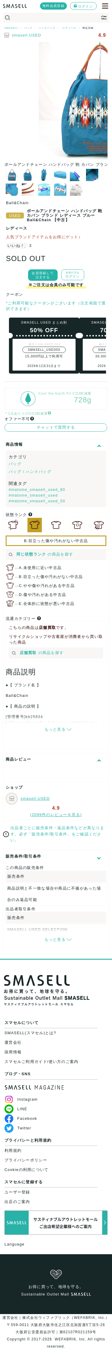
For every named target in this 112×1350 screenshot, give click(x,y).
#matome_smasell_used (33, 495)
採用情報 (13, 1052)
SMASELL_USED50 (44, 349)
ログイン (83, 6)
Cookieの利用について (26, 1169)
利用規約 (13, 1150)
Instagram (21, 1099)
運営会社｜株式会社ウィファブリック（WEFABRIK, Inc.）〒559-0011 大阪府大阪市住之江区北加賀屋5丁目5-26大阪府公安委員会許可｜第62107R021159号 (55, 1325)
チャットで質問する (56, 427)
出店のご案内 (17, 1201)
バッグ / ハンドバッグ (30, 471)
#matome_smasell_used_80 (37, 489)
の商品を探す (41, 554)
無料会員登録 (53, 5)
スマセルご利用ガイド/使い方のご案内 (41, 1061)
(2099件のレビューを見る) (56, 814)
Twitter (17, 1128)
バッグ (15, 464)
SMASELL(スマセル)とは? (30, 1033)
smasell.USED (26, 35)
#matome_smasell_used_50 (37, 501)
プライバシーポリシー (25, 1160)
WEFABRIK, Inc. (70, 1339)
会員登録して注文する (43, 275)
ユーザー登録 (17, 1192)
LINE (15, 1109)
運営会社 (13, 1042)
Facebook (20, 1118)
